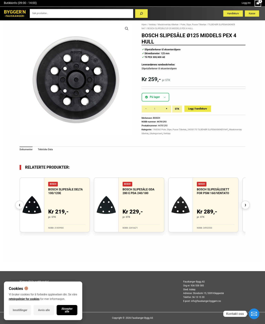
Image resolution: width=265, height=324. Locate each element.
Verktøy (152, 24)
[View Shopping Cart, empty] (258, 3)
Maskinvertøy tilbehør (168, 24)
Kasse (252, 13)
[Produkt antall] (156, 109)
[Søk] (141, 13)
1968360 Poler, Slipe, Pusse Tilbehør (170, 129)
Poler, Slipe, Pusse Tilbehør (193, 24)
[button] (126, 28)
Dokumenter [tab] (26, 149)
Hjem (144, 24)
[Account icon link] (246, 3)
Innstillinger (20, 310)
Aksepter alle (67, 310)
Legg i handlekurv (197, 108)
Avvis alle (44, 310)
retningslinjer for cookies (24, 298)
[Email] (254, 314)
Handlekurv (233, 13)
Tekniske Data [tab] (45, 149)
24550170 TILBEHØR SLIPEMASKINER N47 (207, 129)
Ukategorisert (156, 133)
